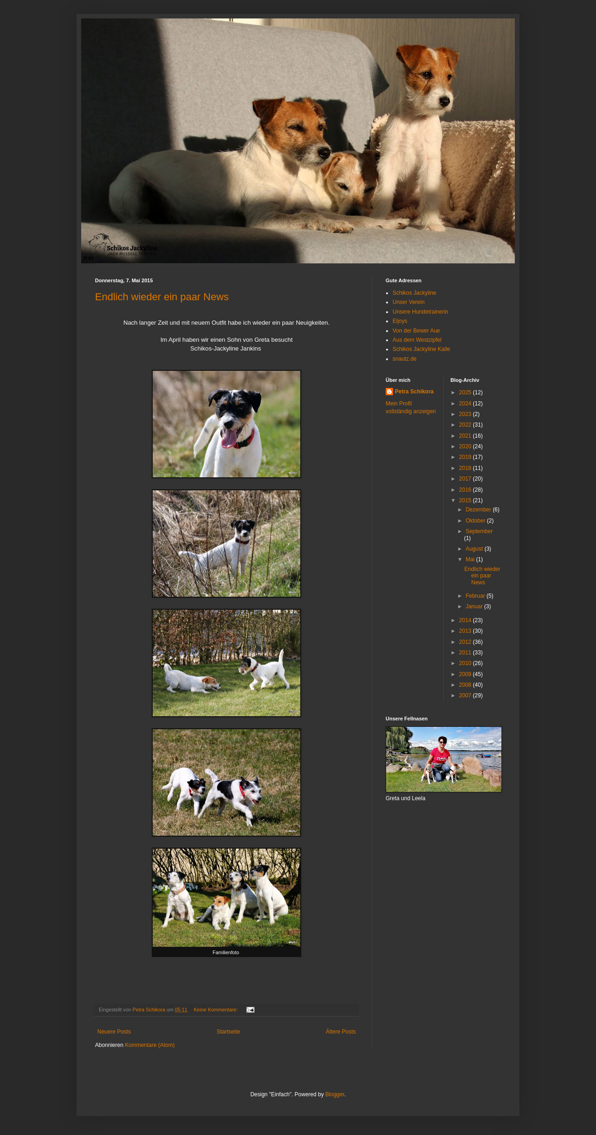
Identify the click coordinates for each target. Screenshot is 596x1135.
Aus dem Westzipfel (417, 340)
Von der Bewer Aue (416, 330)
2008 (466, 685)
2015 (466, 500)
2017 (466, 478)
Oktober (476, 520)
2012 (466, 642)
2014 (466, 620)
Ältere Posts (341, 1031)
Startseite (228, 1031)
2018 (466, 468)
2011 (466, 652)
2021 (466, 436)
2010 (466, 663)
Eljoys (400, 321)
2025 (466, 392)
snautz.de (405, 359)
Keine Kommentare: (216, 1009)
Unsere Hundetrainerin (420, 312)
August (474, 549)
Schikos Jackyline (414, 293)
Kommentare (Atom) (150, 1045)
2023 (466, 414)
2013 (466, 631)
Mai (470, 559)
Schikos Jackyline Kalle (421, 349)
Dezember (479, 509)
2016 (466, 490)
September (479, 531)
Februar (475, 596)
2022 (466, 425)
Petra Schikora (414, 391)
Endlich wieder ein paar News (162, 297)
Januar (474, 606)
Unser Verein (408, 302)
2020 (466, 446)
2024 (466, 403)
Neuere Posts (114, 1031)
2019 (466, 457)
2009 (466, 674)
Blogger (334, 1094)
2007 (466, 695)
